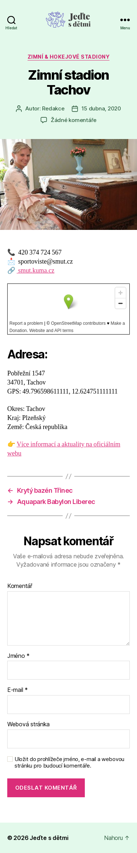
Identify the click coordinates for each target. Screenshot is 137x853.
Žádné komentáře (73, 120)
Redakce (53, 108)
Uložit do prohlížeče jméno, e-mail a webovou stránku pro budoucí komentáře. (69, 762)
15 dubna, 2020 (101, 108)
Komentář (19, 586)
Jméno (18, 656)
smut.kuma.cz (35, 270)
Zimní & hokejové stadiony (69, 57)
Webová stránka (28, 724)
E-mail (17, 690)
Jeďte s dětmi (49, 837)
